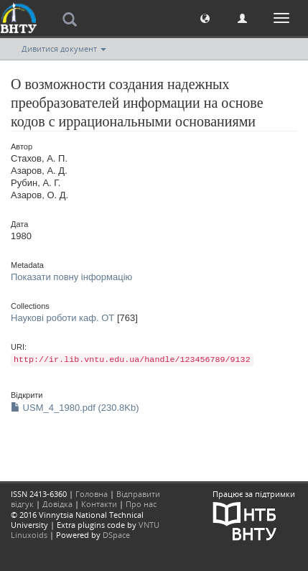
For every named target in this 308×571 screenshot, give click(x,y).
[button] (205, 17)
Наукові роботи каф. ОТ (62, 317)
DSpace (116, 534)
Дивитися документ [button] (64, 48)
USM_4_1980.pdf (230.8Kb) (75, 407)
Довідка (57, 503)
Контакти (99, 503)
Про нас (141, 503)
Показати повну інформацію (71, 276)
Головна (91, 493)
